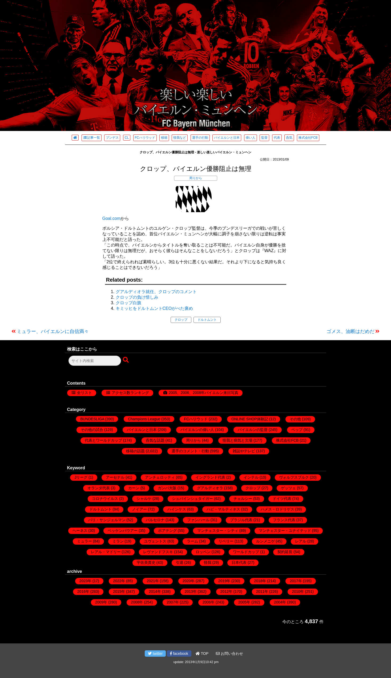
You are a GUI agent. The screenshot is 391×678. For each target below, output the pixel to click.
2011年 (262, 591)
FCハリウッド (145, 137)
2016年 (83, 591)
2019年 (224, 581)
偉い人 (250, 137)
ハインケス (176, 509)
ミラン (118, 541)
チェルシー (242, 498)
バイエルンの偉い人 (197, 430)
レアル (300, 541)
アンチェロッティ (160, 477)
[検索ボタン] (126, 360)
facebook (179, 653)
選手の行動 (200, 137)
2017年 (296, 581)
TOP (202, 653)
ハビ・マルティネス (223, 509)
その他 (295, 419)
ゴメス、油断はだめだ (350, 331)
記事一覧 (91, 137)
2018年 (260, 581)
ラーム (192, 541)
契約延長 (284, 552)
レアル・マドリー (106, 552)
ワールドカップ (246, 552)
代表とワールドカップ (103, 440)
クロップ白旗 (128, 303)
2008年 (137, 602)
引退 (179, 562)
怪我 (207, 562)
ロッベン (203, 552)
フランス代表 (284, 520)
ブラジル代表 (241, 520)
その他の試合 (92, 430)
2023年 (85, 581)
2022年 (119, 581)
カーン (133, 488)
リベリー (226, 541)
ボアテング (167, 530)
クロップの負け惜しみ (137, 297)
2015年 (119, 591)
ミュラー (84, 541)
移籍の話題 (135, 451)
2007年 (173, 602)
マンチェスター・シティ (217, 530)
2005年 (244, 602)
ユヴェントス (155, 541)
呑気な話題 (155, 440)
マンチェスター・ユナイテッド (285, 530)
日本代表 (239, 562)
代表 (277, 137)
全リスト (84, 393)
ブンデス (112, 137)
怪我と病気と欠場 (237, 440)
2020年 (189, 581)
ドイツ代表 (282, 498)
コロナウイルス (105, 498)
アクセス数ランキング (130, 393)
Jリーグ (80, 477)
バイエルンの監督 (253, 430)
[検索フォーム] (94, 361)
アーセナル (115, 477)
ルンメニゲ (265, 541)
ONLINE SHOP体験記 (249, 419)
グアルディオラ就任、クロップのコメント (156, 291)
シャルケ (143, 498)
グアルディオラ (210, 488)
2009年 (101, 602)
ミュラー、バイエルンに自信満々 (53, 331)
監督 (264, 137)
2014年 (155, 591)
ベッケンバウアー (123, 530)
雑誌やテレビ (244, 451)
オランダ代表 (98, 488)
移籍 (164, 137)
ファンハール (198, 520)
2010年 (298, 591)
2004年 (280, 602)
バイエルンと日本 (227, 137)
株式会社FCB (308, 137)
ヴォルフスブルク (294, 477)
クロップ (181, 320)
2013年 (191, 591)
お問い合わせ (229, 653)
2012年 (226, 591)
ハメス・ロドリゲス (277, 509)
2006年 (209, 602)
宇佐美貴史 (146, 562)
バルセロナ (155, 520)
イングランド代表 (210, 477)
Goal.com (111, 218)
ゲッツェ (288, 488)
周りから (195, 178)
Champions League (144, 419)
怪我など (179, 137)
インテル (251, 477)
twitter (155, 653)
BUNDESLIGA (92, 419)
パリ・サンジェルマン (107, 520)
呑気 (289, 137)
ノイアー (139, 509)
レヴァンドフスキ (158, 552)
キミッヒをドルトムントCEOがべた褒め (154, 308)
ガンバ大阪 (167, 488)
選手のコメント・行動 (190, 451)
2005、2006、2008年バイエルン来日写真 (203, 393)
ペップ (297, 430)
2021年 (153, 581)
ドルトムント (207, 320)
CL (127, 137)
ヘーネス (79, 530)
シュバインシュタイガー (192, 498)
